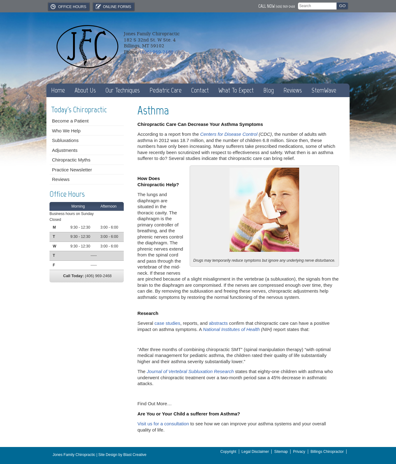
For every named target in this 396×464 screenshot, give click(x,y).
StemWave (324, 90)
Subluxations (65, 140)
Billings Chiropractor (327, 451)
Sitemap (281, 451)
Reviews (292, 90)
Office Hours (68, 6)
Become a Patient (70, 120)
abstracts (218, 323)
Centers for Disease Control (228, 134)
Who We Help (66, 130)
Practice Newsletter (72, 169)
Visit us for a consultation (163, 423)
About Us (85, 90)
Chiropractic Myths (71, 159)
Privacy (299, 451)
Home (58, 90)
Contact (200, 90)
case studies (167, 323)
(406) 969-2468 (285, 6)
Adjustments (65, 150)
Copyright (228, 451)
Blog (268, 90)
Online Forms (113, 6)
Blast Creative (135, 455)
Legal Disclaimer (255, 451)
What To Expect (236, 90)
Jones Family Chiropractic (74, 455)
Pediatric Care (165, 90)
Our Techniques (122, 90)
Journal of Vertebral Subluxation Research (190, 371)
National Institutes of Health (231, 329)
